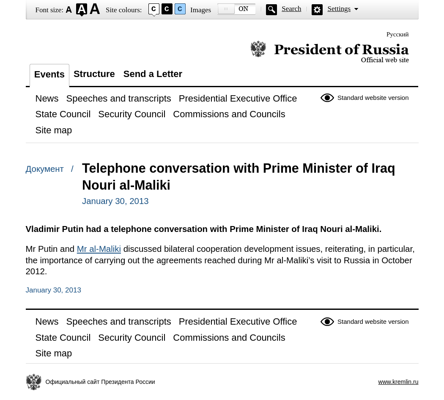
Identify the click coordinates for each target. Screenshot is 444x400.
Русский (397, 34)
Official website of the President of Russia (329, 52)
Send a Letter (152, 74)
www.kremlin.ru (398, 381)
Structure (94, 74)
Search (291, 9)
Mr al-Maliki (99, 249)
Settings (339, 9)
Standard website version (372, 97)
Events (49, 74)
